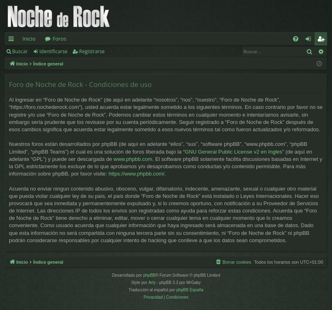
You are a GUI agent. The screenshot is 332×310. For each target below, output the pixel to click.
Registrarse (92, 51)
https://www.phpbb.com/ (136, 174)
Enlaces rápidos (12, 40)
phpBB (149, 275)
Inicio (28, 38)
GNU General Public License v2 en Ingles (233, 152)
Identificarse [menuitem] (310, 40)
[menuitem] (295, 39)
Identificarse (53, 51)
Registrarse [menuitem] (322, 40)
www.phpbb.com (132, 159)
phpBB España (190, 290)
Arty (152, 282)
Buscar (20, 51)
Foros (59, 38)
